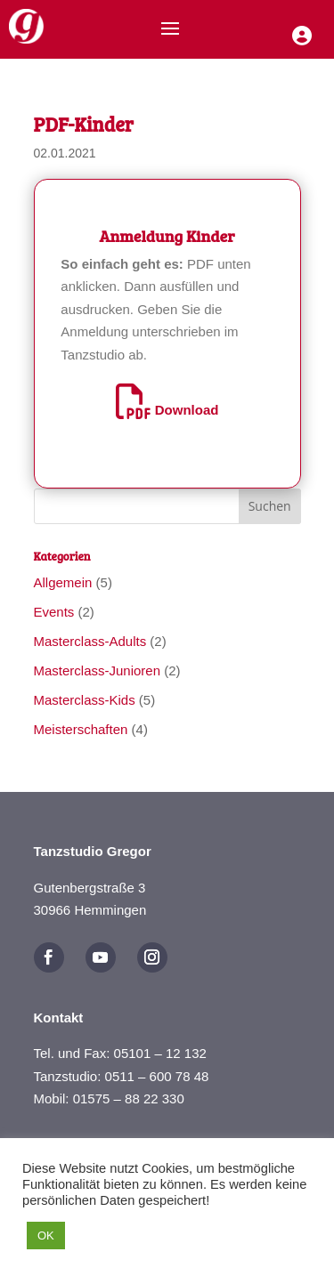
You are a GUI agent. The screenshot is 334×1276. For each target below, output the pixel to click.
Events (54, 611)
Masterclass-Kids (84, 699)
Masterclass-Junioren (97, 670)
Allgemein (63, 582)
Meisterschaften (81, 729)
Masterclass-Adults (90, 641)
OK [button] (45, 1235)
